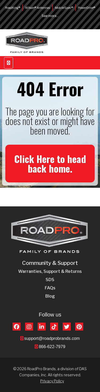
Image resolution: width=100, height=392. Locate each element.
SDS (50, 279)
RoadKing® (12, 8)
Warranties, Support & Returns (50, 271)
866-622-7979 (52, 346)
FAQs (50, 287)
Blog (50, 296)
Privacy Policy (52, 381)
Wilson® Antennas (37, 8)
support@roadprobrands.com (52, 338)
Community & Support (50, 263)
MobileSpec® (64, 8)
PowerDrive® (86, 8)
